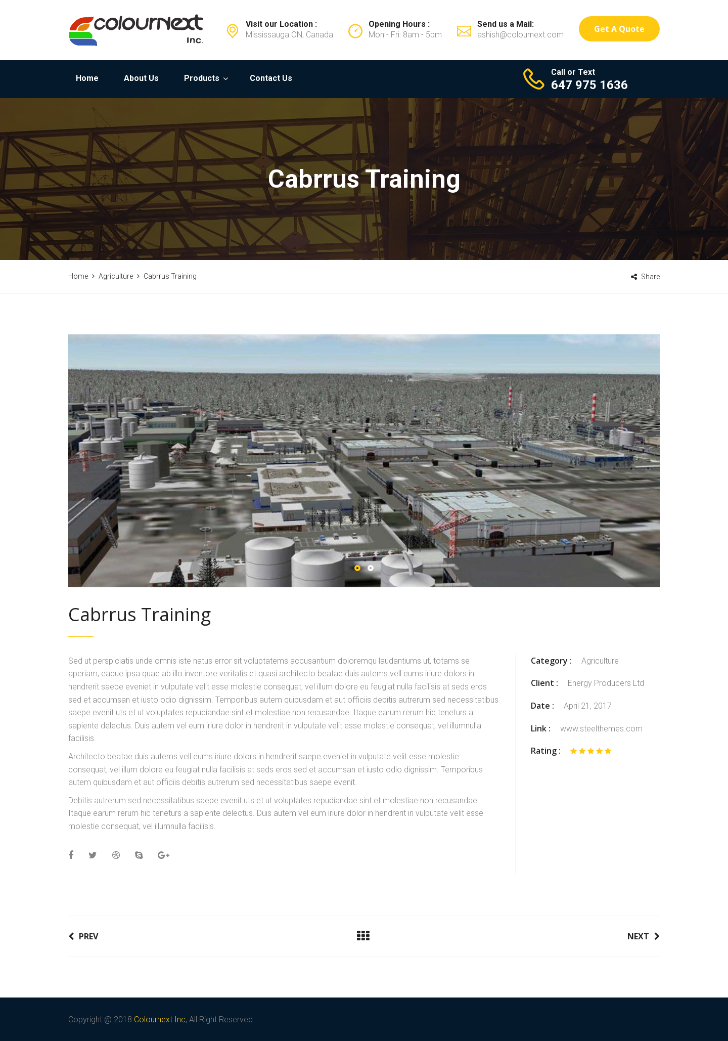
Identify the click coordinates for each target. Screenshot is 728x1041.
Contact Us (271, 78)
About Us (141, 78)
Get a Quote (619, 28)
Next (643, 936)
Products (201, 78)
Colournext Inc (160, 1019)
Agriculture (600, 661)
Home (87, 78)
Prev (83, 936)
